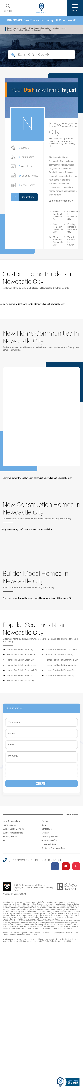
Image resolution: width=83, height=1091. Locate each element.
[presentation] (27, 770)
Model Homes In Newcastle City (58, 241)
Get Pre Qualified (49, 840)
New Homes (26, 166)
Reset (16, 890)
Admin (49, 887)
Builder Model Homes (13, 832)
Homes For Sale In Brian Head (21, 654)
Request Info (23, 197)
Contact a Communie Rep (53, 848)
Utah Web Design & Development (7, 886)
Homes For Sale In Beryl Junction (61, 649)
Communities (26, 157)
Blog (44, 825)
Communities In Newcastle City (73, 215)
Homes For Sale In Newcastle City (62, 665)
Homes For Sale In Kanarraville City (62, 660)
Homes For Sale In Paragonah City (23, 670)
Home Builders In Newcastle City (58, 215)
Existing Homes (28, 175)
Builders (24, 147)
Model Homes (27, 185)
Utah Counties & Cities (21, 30)
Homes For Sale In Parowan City (61, 670)
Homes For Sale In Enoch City (20, 660)
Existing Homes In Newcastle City (72, 228)
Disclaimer (39, 887)
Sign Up (45, 832)
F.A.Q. (5, 840)
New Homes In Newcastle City (58, 228)
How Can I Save (49, 844)
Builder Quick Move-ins (13, 829)
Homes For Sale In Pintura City (60, 675)
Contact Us (47, 829)
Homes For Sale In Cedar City (59, 654)
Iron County (35, 30)
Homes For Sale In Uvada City (20, 680)
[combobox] (41, 54)
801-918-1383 (48, 860)
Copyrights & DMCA (23, 887)
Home (9, 30)
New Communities (11, 821)
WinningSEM (20, 894)
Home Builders (10, 825)
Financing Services (50, 836)
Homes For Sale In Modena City (21, 665)
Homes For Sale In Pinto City (20, 675)
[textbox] (33, 54)
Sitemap (41, 885)
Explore (45, 821)
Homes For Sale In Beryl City (20, 649)
